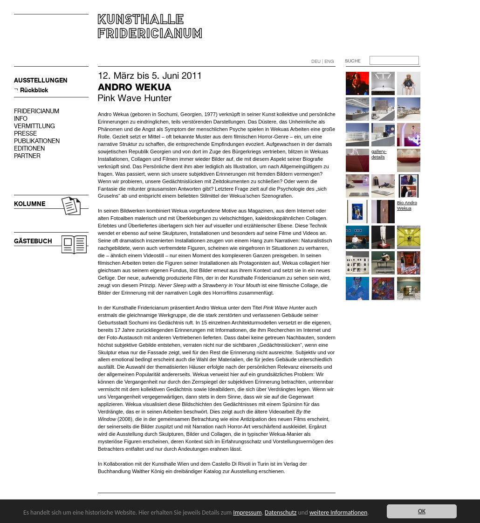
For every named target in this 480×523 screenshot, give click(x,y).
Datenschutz (280, 512)
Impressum (247, 512)
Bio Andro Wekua (407, 205)
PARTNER (27, 155)
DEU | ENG (322, 61)
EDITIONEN (29, 148)
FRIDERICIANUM (36, 111)
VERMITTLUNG (34, 126)
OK (421, 511)
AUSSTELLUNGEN (41, 80)
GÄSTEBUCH (33, 241)
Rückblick (34, 90)
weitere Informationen (338, 512)
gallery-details (378, 154)
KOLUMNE (29, 203)
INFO (20, 118)
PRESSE (25, 133)
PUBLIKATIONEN (37, 141)
